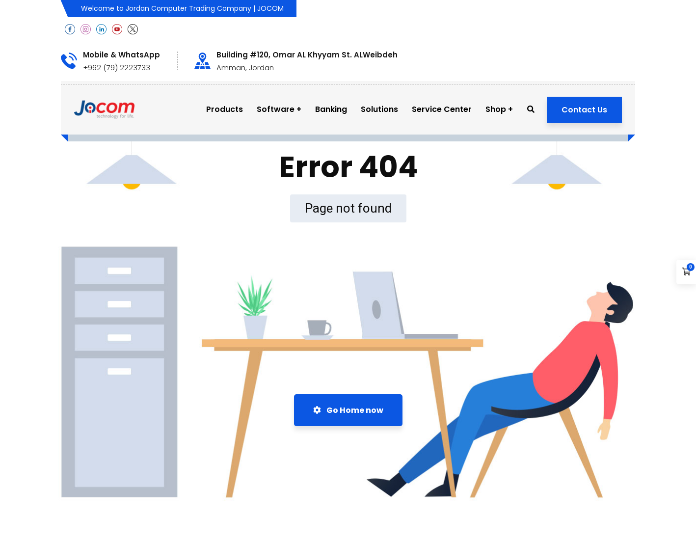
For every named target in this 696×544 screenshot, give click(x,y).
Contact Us (584, 109)
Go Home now (348, 410)
